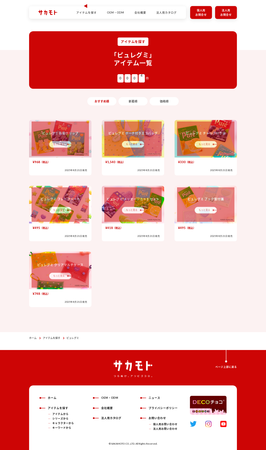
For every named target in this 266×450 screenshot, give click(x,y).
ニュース (150, 397)
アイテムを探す (51, 338)
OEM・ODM (115, 10)
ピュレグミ (72, 338)
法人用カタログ (166, 10)
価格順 (164, 101)
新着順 (133, 101)
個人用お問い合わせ (165, 424)
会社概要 (140, 10)
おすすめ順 (102, 101)
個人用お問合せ (201, 12)
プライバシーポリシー (159, 408)
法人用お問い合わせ (165, 428)
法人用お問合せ (226, 12)
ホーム (33, 338)
